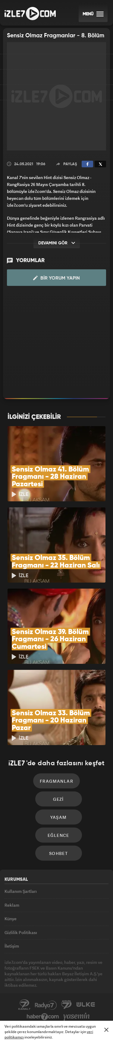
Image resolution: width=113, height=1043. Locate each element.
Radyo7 (46, 1004)
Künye (11, 918)
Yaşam (58, 817)
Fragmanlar (56, 781)
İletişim (12, 946)
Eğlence (58, 835)
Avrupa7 (66, 1004)
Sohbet (58, 853)
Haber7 (43, 1016)
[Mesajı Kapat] (106, 1029)
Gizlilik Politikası (21, 932)
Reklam (12, 905)
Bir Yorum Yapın (56, 278)
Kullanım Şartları (21, 891)
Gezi (58, 799)
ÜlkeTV (85, 1004)
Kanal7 (24, 1004)
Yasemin (76, 1016)
